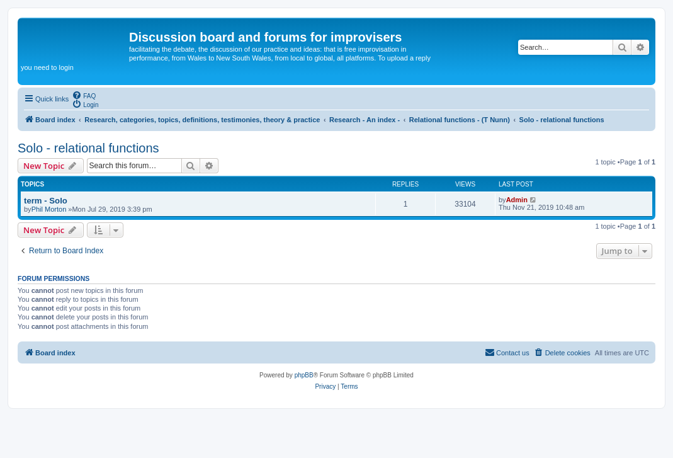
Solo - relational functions (88, 148)
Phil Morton (49, 209)
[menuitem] (84, 95)
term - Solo (45, 200)
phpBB (304, 375)
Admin (517, 199)
